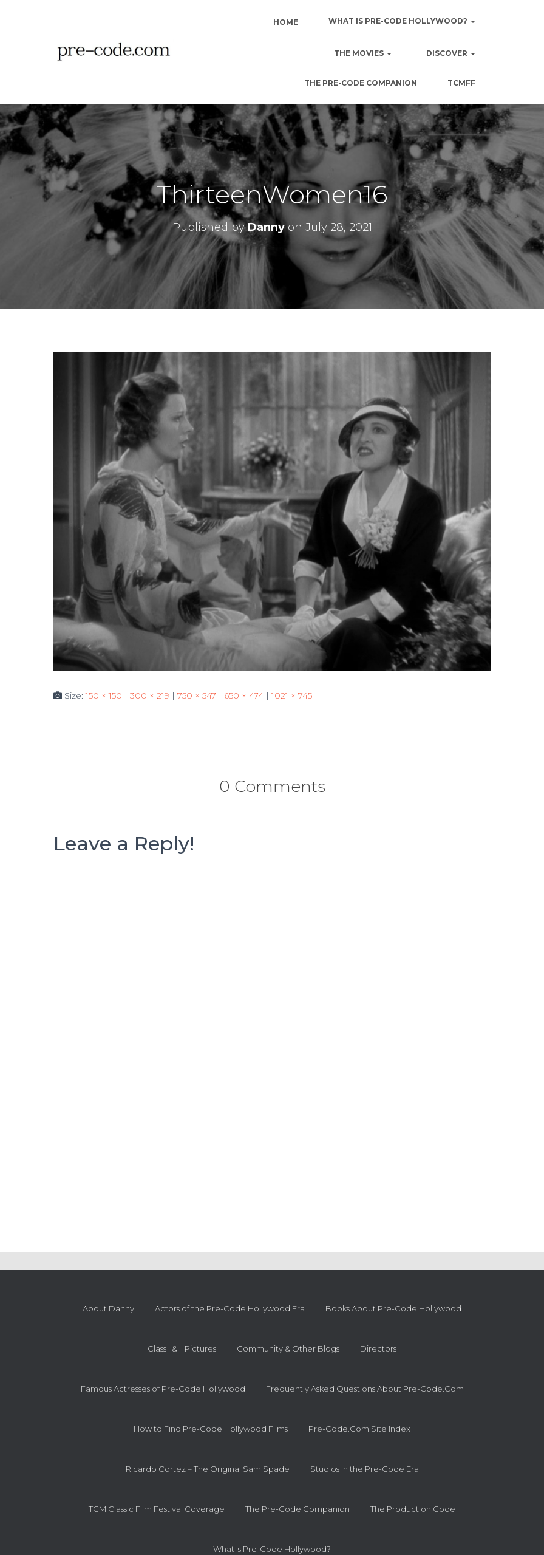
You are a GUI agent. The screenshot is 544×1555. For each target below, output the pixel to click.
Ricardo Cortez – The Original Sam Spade (208, 1469)
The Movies (362, 53)
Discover (449, 53)
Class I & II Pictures (182, 1348)
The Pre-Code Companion (360, 82)
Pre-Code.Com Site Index (359, 1429)
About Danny (108, 1308)
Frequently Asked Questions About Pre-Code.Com (365, 1388)
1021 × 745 (291, 695)
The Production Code (412, 1509)
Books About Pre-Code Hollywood (393, 1308)
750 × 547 (196, 695)
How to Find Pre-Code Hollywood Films (211, 1429)
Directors (378, 1348)
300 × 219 (149, 695)
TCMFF (461, 82)
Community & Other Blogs (288, 1348)
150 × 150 (104, 695)
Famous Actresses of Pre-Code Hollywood (163, 1388)
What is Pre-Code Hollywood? (401, 21)
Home (284, 22)
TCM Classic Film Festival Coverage (157, 1509)
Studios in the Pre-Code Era (364, 1469)
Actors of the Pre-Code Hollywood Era (230, 1308)
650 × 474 (244, 695)
